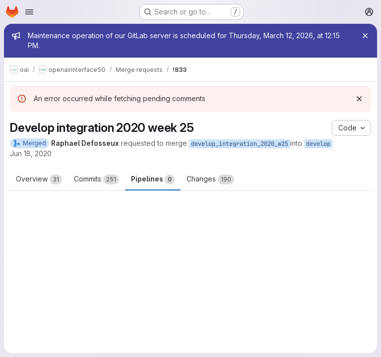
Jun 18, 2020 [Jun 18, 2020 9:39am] (31, 153)
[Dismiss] (359, 99)
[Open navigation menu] (29, 12)
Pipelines (153, 179)
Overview (39, 179)
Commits (96, 179)
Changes (210, 179)
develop (318, 144)
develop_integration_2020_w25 (239, 144)
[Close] (365, 36)
